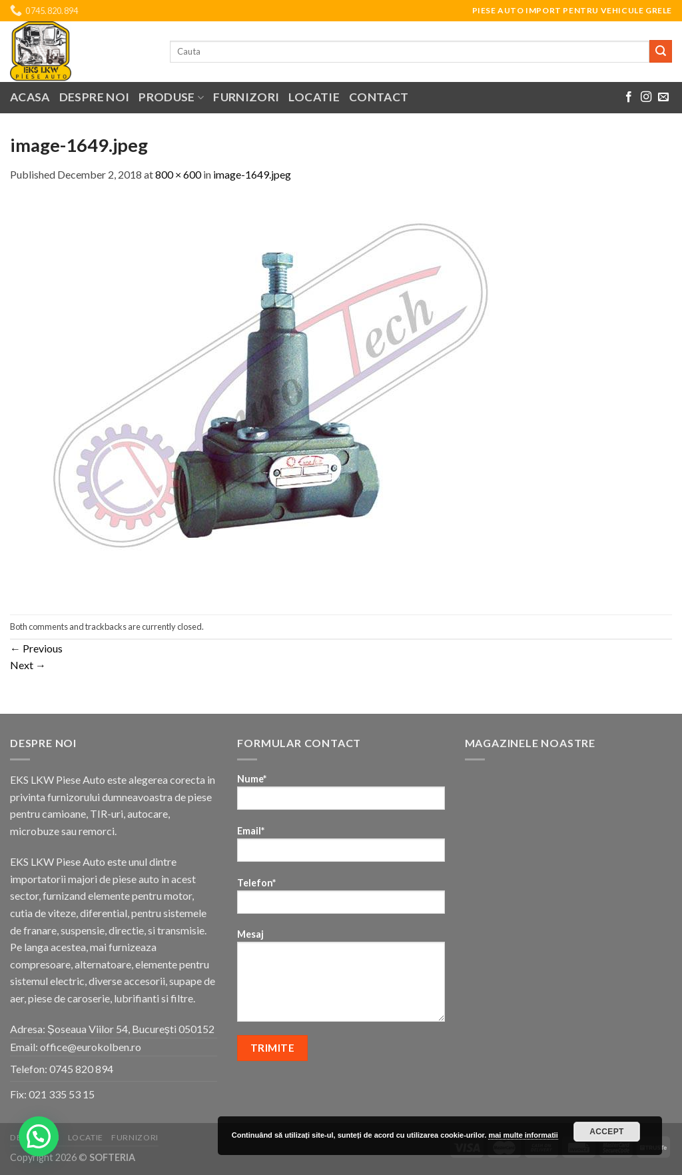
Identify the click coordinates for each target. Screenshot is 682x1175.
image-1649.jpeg (252, 174)
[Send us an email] (663, 97)
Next (28, 664)
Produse (171, 97)
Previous (36, 648)
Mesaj (340, 979)
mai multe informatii (523, 1135)
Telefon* (340, 900)
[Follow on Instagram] (646, 97)
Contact (378, 97)
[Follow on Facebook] (628, 97)
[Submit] (660, 51)
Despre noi (94, 97)
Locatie (313, 97)
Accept (606, 1131)
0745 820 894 (81, 1068)
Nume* (340, 796)
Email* (340, 848)
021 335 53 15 (62, 1094)
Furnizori (246, 97)
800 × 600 (178, 174)
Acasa (30, 97)
